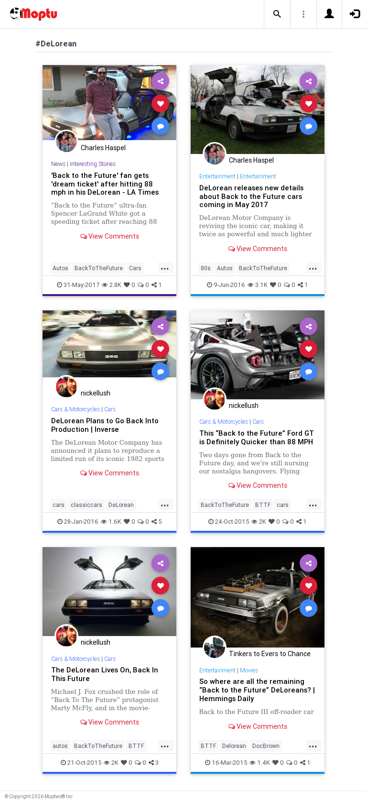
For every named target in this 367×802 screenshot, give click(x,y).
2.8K (111, 285)
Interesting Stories (93, 163)
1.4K (259, 762)
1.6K (111, 521)
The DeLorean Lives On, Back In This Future (104, 674)
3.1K (258, 285)
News (58, 163)
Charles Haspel (103, 147)
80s (206, 268)
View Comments (109, 236)
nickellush (95, 393)
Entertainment (217, 176)
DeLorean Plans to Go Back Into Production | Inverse (105, 425)
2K (258, 521)
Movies (249, 670)
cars (59, 504)
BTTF (262, 504)
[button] (277, 14)
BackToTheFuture (99, 268)
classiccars (86, 504)
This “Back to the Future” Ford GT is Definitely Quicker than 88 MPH (256, 437)
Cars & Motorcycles (75, 409)
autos (60, 745)
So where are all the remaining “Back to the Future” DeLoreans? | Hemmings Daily (257, 690)
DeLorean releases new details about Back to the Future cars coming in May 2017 (251, 196)
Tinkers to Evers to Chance (270, 653)
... (165, 267)
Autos (60, 268)
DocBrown (266, 745)
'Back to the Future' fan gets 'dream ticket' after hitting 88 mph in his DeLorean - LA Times (105, 184)
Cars (135, 268)
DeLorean (121, 504)
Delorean (234, 745)
